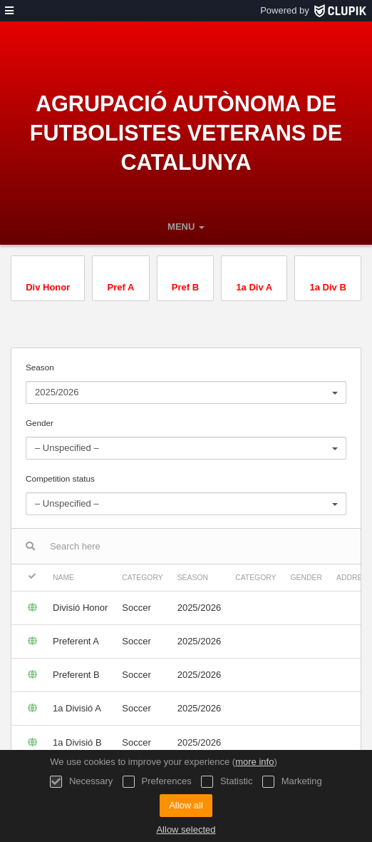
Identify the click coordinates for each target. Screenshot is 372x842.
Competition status (186, 494)
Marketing (292, 782)
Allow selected (185, 829)
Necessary (81, 782)
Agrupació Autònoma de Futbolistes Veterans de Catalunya (186, 132)
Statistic (226, 782)
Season (186, 383)
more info (254, 761)
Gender (186, 439)
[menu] (9, 10)
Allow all (186, 805)
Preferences (157, 782)
